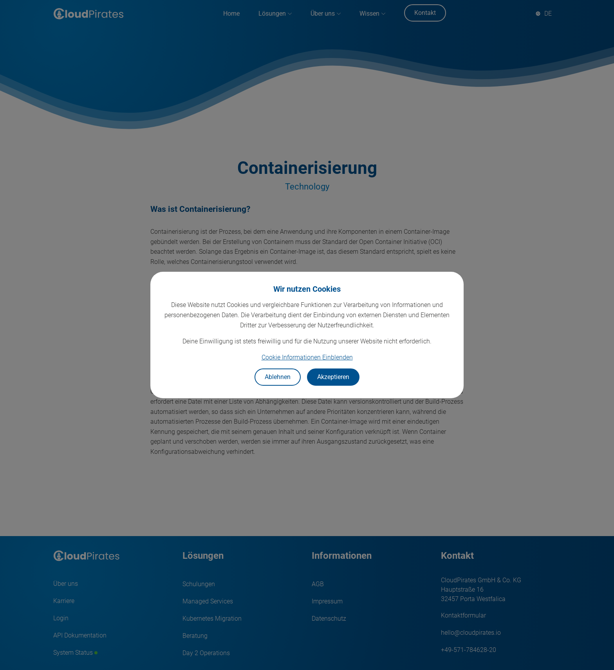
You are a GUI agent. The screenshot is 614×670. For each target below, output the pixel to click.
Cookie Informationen (307, 357)
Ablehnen (278, 377)
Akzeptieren (333, 377)
